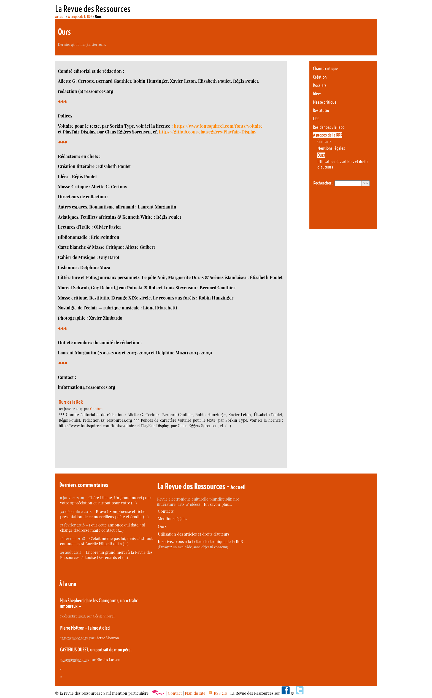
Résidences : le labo (328, 127)
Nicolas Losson (108, 659)
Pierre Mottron (107, 637)
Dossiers (319, 85)
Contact (96, 408)
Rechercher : (323, 183)
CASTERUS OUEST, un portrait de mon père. (96, 649)
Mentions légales (331, 148)
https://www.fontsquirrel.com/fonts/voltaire (218, 126)
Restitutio (321, 110)
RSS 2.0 (217, 693)
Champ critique (325, 68)
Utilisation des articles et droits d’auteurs (193, 534)
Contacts (324, 141)
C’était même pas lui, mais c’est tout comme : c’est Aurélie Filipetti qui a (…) (106, 541)
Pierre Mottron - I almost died (85, 628)
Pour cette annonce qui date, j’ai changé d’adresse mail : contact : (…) (102, 527)
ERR (315, 118)
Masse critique (324, 102)
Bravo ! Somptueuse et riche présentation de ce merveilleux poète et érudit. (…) (104, 514)
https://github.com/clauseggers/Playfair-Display (207, 132)
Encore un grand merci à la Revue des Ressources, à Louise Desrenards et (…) (106, 555)
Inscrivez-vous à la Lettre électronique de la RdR (200, 541)
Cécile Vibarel (104, 616)
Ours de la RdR (71, 402)
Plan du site (195, 693)
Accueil (60, 16)
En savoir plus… (218, 504)
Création (320, 77)
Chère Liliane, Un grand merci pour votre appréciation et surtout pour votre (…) (105, 500)
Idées (317, 93)
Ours (321, 155)
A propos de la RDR (80, 16)
